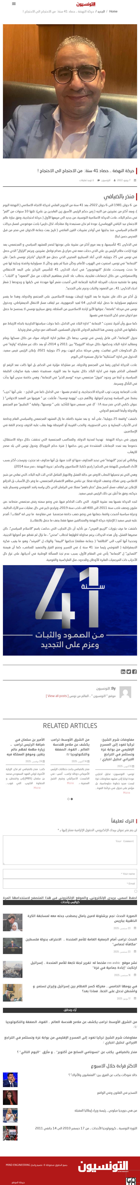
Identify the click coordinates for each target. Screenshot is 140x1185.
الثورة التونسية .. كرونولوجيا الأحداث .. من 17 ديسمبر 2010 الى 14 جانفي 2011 (86, 1128)
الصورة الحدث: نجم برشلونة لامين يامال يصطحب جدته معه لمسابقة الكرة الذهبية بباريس (82, 926)
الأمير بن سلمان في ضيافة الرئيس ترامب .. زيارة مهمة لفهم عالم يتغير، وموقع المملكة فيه (26, 777)
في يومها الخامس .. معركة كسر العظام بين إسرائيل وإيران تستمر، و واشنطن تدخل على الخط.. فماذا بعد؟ (85, 997)
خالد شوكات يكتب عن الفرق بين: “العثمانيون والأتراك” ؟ (103, 1075)
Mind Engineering (18, 1165)
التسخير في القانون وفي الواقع (117, 1093)
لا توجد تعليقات (86, 180)
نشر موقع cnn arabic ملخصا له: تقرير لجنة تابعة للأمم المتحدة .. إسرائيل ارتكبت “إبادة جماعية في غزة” (84, 973)
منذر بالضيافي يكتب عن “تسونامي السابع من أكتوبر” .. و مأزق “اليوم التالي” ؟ (77, 1056)
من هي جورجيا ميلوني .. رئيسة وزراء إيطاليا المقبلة (106, 1110)
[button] (13, 3)
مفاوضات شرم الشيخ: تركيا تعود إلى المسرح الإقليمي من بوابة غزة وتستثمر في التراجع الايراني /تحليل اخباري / (117, 779)
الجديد (101, 11)
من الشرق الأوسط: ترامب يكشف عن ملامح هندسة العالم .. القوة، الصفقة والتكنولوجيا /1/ (70, 777)
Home (113, 11)
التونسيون (105, 180)
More (37, 818)
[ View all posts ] (57, 705)
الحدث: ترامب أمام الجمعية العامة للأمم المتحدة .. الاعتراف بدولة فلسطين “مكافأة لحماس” (81, 950)
